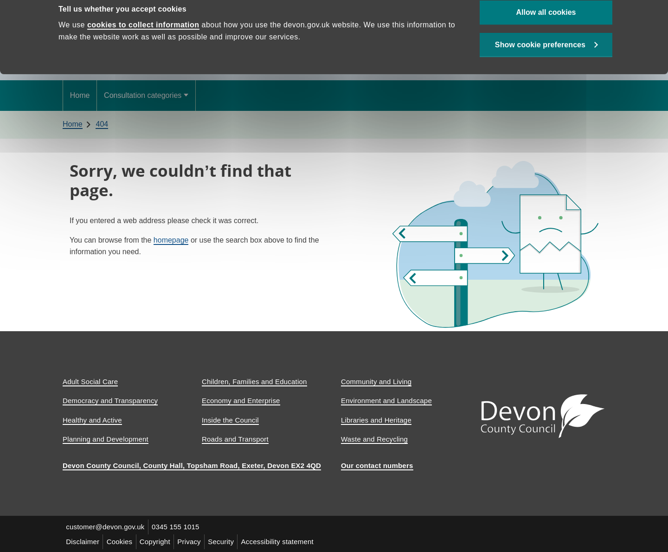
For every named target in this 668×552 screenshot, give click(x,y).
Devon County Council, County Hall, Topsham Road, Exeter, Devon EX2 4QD (192, 465)
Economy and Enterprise (241, 400)
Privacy (192, 541)
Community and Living (376, 381)
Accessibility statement (281, 541)
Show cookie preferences (540, 66)
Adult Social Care (90, 381)
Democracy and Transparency (110, 400)
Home (80, 95)
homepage (171, 240)
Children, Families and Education (254, 381)
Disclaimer (83, 541)
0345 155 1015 (176, 527)
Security (224, 541)
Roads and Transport (235, 439)
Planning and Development (105, 439)
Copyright (156, 541)
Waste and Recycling (374, 439)
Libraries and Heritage (376, 420)
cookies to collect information (143, 45)
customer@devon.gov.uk (105, 527)
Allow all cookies (546, 33)
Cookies (121, 541)
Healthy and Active (92, 420)
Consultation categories (142, 95)
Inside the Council (230, 420)
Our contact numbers (377, 465)
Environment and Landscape (386, 400)
